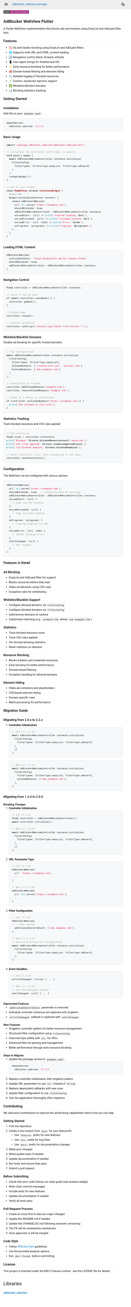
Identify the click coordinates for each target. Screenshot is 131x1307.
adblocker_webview (15, 1292)
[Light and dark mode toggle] (123, 4)
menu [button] (6, 4)
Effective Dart (26, 1246)
